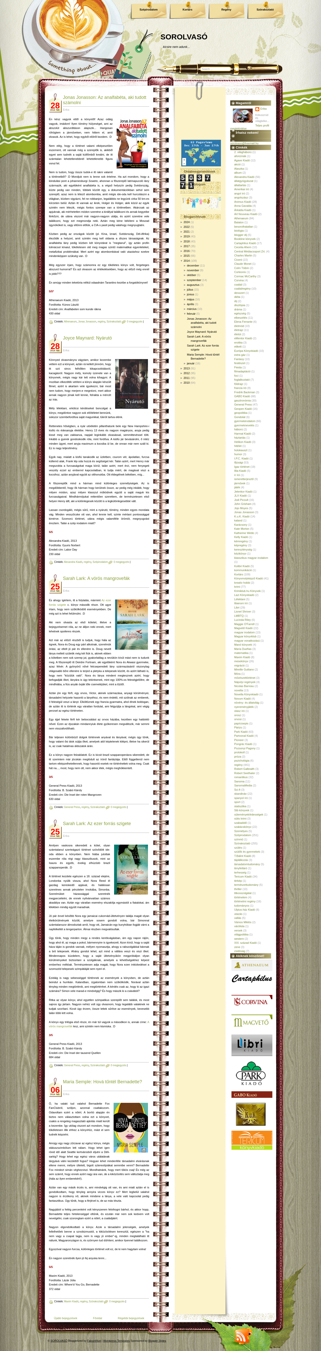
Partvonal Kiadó (244, 735)
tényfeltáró (240, 868)
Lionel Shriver (242, 611)
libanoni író (241, 603)
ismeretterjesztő (244, 479)
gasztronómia (242, 400)
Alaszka (239, 168)
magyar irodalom (244, 632)
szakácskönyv (242, 826)
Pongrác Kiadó (243, 744)
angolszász (241, 197)
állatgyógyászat (243, 180)
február (191, 313)
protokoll (239, 752)
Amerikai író (241, 189)
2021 (187, 231)
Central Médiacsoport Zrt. (249, 251)
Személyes (241, 831)
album (238, 172)
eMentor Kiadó (243, 338)
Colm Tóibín (241, 267)
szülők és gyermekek (247, 851)
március (192, 308)
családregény (242, 288)
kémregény (241, 541)
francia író (240, 387)
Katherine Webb (244, 532)
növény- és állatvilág (246, 702)
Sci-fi (237, 789)
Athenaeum (70, 321)
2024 (187, 222)
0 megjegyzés (134, 321)
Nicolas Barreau (244, 686)
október (191, 275)
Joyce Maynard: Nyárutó (87, 338)
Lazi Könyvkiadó (244, 594)
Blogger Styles (157, 1340)
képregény (240, 545)
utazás (238, 913)
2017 (187, 246)
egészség (240, 313)
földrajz (238, 383)
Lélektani (239, 599)
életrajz (238, 329)
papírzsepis (241, 723)
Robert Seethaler (244, 773)
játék (237, 487)
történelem (240, 897)
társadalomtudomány (247, 864)
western (239, 938)
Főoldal (97, 1318)
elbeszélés (240, 317)
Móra (237, 673)
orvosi (238, 719)
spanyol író (241, 797)
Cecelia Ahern (243, 247)
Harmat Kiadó (242, 433)
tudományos (241, 905)
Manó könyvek (243, 644)
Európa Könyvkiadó (246, 350)
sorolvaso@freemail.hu (244, 143)
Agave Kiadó (242, 160)
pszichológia (242, 760)
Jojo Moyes (241, 508)
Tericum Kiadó (243, 876)
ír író (237, 475)
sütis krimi (240, 818)
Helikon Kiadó (242, 441)
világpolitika (241, 934)
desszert (239, 292)
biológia (239, 230)
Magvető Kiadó (243, 628)
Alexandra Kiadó (73, 562)
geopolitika (241, 412)
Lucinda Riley (242, 619)
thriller (238, 889)
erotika (238, 342)
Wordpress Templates (116, 1340)
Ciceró (238, 259)
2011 (187, 377)
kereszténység (243, 549)
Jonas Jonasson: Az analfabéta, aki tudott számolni (201, 322)
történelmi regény (245, 901)
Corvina (239, 280)
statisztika (240, 806)
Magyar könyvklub (245, 636)
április (190, 304)
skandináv (240, 793)
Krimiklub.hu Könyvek (247, 590)
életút (237, 334)
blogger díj (240, 234)
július (190, 289)
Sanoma (239, 781)
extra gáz (240, 354)
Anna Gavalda (243, 205)
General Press (72, 807)
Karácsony (240, 524)
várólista (239, 926)
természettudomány (246, 884)
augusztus (193, 284)
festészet (239, 363)
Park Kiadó (241, 731)
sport (237, 801)
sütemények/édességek (248, 814)
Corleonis (240, 272)
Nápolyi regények (245, 682)
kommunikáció (243, 570)
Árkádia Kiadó (243, 210)
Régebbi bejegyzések (131, 1318)
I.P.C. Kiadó (241, 458)
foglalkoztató (242, 379)
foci (236, 375)
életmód (239, 325)
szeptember (194, 280)
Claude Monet (243, 263)
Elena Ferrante (243, 321)
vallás (237, 917)
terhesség (240, 872)
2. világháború (243, 152)
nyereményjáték (244, 706)
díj (235, 301)
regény (101, 321)
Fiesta (238, 367)
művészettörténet (244, 677)
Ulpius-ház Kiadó (244, 909)
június (190, 294)
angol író (239, 193)
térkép (238, 880)
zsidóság (239, 951)
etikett (238, 346)
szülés (238, 847)
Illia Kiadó (240, 470)
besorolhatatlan (243, 226)
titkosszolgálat (243, 893)
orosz (237, 715)
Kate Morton (241, 528)
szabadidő (240, 822)
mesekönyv (241, 661)
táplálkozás (241, 859)
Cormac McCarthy (245, 276)
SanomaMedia (243, 785)
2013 (187, 368)
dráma (238, 309)
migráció (239, 665)
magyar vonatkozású (247, 640)
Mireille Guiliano (244, 669)
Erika (263, 108)
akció (237, 164)
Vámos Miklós (242, 922)
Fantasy (239, 359)
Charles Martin (243, 255)
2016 (187, 250)
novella (238, 690)
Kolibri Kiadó (242, 566)
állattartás (240, 185)
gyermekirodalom (244, 421)
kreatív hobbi (242, 582)
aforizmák (240, 156)
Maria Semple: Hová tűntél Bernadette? (102, 1081)
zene (237, 947)
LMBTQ (239, 615)
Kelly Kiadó (241, 536)
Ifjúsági (238, 462)
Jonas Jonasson (87, 321)
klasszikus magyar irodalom (251, 557)
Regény (226, 9)
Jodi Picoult (241, 499)
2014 (187, 260)
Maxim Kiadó (71, 1301)
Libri (236, 607)
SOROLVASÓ (183, 37)
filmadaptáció (242, 371)
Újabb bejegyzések (65, 1318)
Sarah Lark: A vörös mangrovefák (96, 578)
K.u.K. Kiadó (242, 516)
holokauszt (241, 450)
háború (238, 429)
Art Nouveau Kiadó (245, 214)
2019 (187, 236)
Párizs (238, 727)
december (193, 265)
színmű (238, 839)
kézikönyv (240, 553)
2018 (187, 241)
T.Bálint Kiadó (242, 855)
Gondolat (240, 417)
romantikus (241, 777)
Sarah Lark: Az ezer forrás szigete (97, 823)
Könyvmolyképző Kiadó (248, 578)
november (193, 270)
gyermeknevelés (244, 425)
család (238, 284)
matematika (241, 652)
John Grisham (242, 503)
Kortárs (187, 9)
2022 (187, 226)
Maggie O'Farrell (244, 624)
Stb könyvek (241, 810)
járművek (240, 483)
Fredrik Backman (244, 392)
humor (238, 454)
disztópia (239, 305)
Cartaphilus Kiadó (245, 243)
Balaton (239, 222)
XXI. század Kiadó (245, 942)
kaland (238, 520)
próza (237, 756)
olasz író (239, 710)
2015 (187, 255)
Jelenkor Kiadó (243, 491)
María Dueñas (243, 648)
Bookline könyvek (245, 238)
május (190, 299)
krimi (237, 586)
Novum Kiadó (242, 698)
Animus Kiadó (242, 201)
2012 (187, 373)
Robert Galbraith (244, 768)
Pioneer (239, 739)
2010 (187, 382)
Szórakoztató (265, 9)
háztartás (240, 437)
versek (238, 930)
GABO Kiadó (242, 396)
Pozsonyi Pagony (245, 748)
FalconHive (94, 1340)
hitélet (238, 445)
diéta (237, 296)
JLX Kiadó (240, 495)
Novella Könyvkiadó (246, 694)
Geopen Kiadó (243, 408)
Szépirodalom (148, 9)
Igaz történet (242, 466)
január (191, 363)
